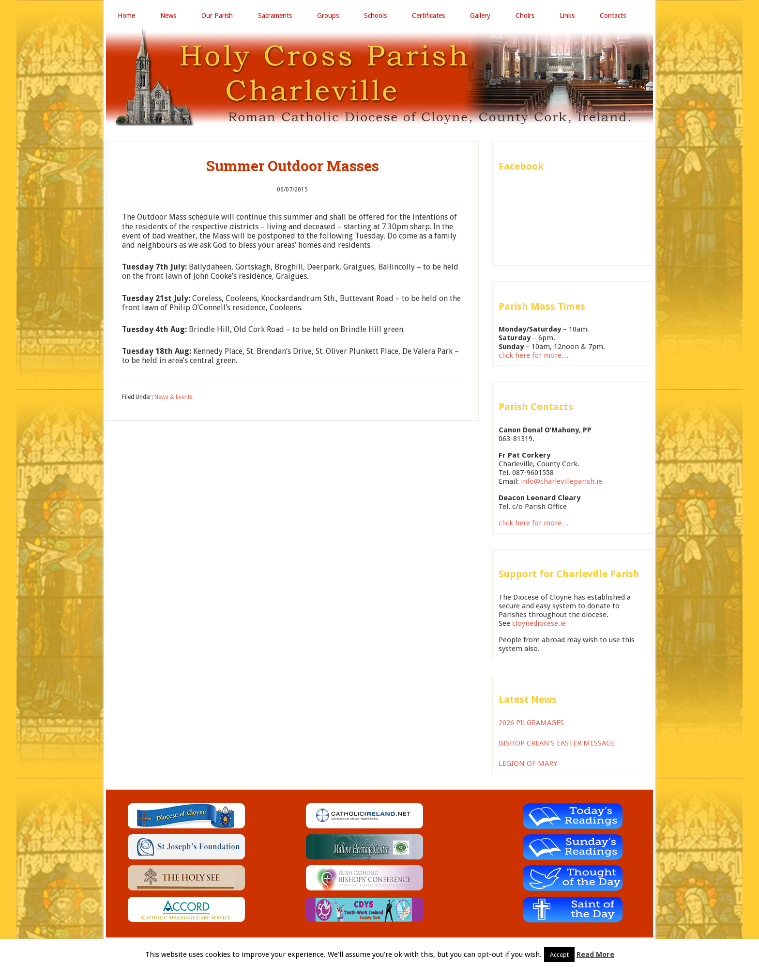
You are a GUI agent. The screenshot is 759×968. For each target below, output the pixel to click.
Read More (595, 954)
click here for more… (534, 355)
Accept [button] (559, 954)
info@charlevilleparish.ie (561, 481)
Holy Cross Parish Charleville (379, 77)
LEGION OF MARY (528, 763)
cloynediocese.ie (539, 623)
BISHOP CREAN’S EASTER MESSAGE (557, 743)
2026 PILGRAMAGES (531, 722)
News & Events (173, 397)
